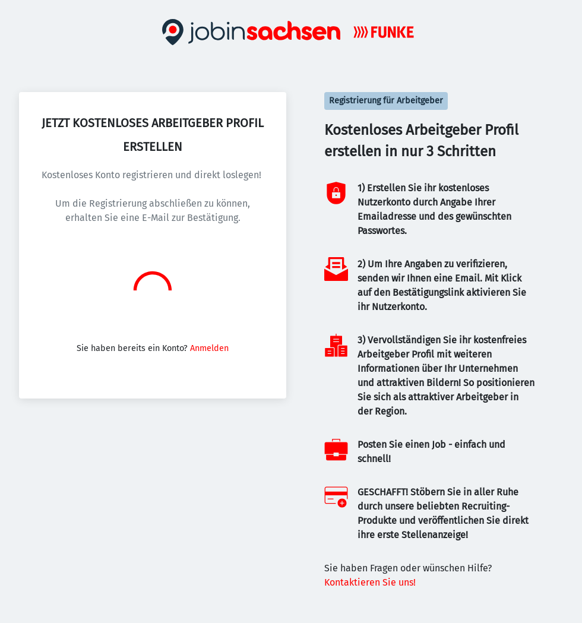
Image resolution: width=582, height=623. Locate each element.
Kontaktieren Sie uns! (370, 582)
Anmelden (209, 348)
